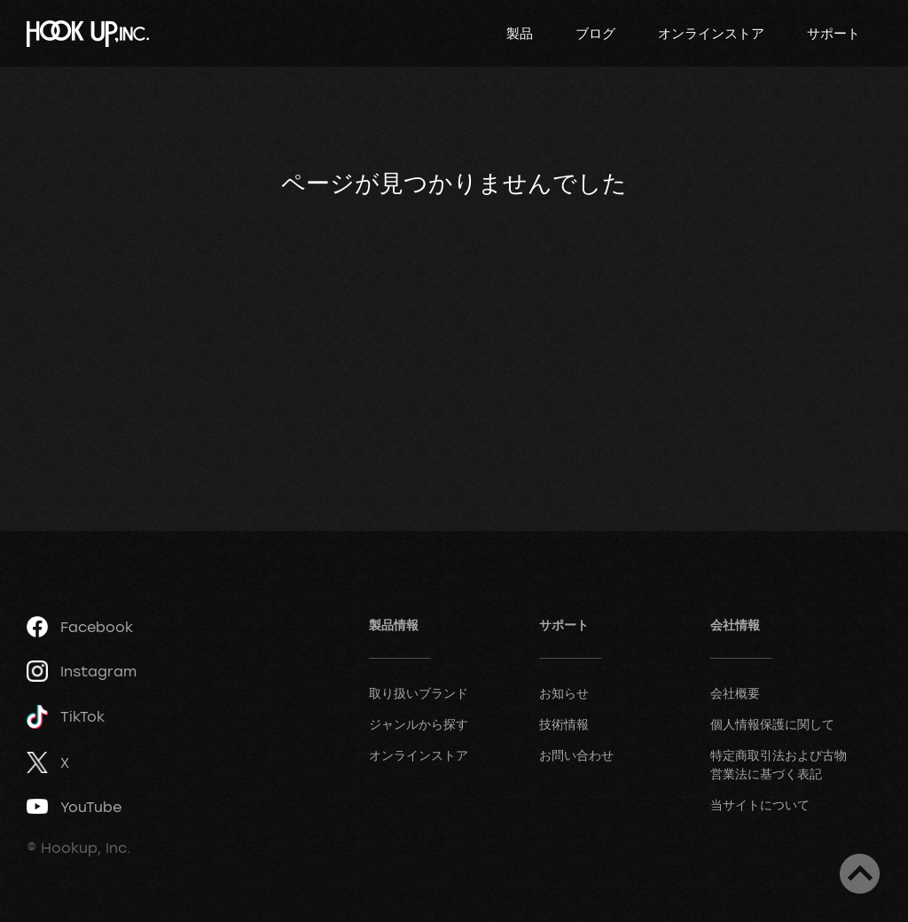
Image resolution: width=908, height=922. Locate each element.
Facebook (80, 626)
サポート (833, 33)
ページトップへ (860, 874)
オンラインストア (711, 33)
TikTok (66, 717)
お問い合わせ (576, 754)
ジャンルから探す (418, 723)
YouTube (74, 807)
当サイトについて (760, 804)
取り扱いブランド (418, 692)
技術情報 (564, 723)
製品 (519, 33)
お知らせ (564, 692)
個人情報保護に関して (772, 723)
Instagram (82, 671)
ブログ (595, 33)
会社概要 (735, 692)
